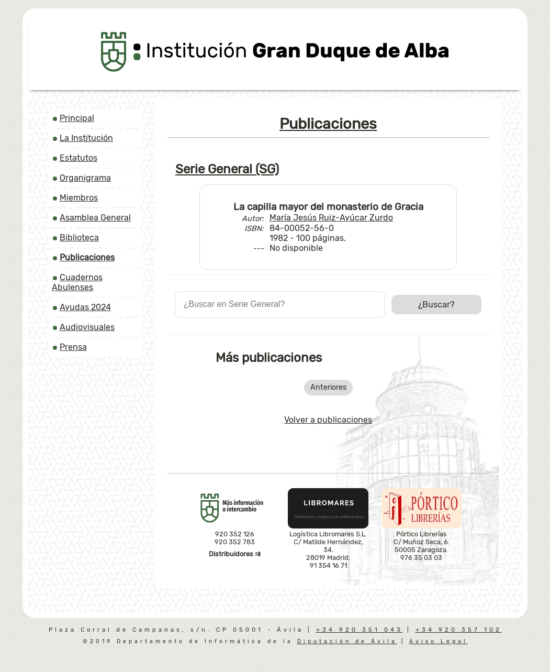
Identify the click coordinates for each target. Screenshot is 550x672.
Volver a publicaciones (328, 420)
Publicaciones (328, 124)
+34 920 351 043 (359, 629)
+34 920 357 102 (459, 629)
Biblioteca (79, 238)
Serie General (227, 169)
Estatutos (78, 158)
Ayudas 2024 (85, 307)
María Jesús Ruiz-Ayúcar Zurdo (331, 218)
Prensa (73, 347)
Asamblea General (95, 218)
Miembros (79, 198)
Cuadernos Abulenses (77, 282)
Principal (77, 118)
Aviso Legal (438, 641)
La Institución (86, 138)
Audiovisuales (87, 327)
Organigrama (85, 178)
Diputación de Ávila (347, 641)
